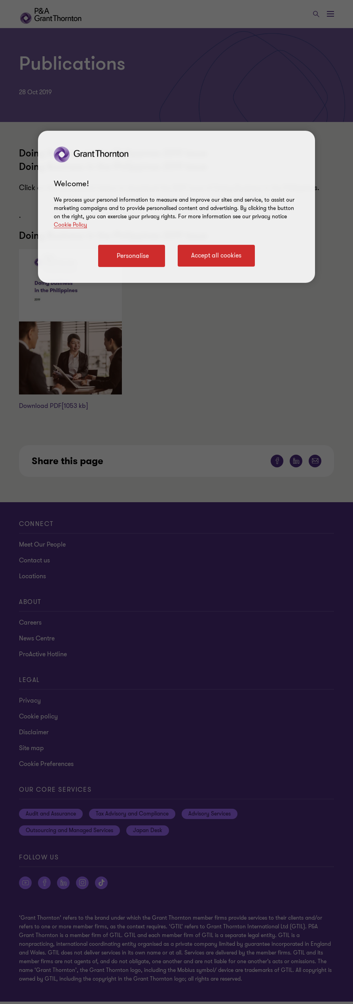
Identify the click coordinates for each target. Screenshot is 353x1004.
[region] (176, 207)
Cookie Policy (70, 225)
